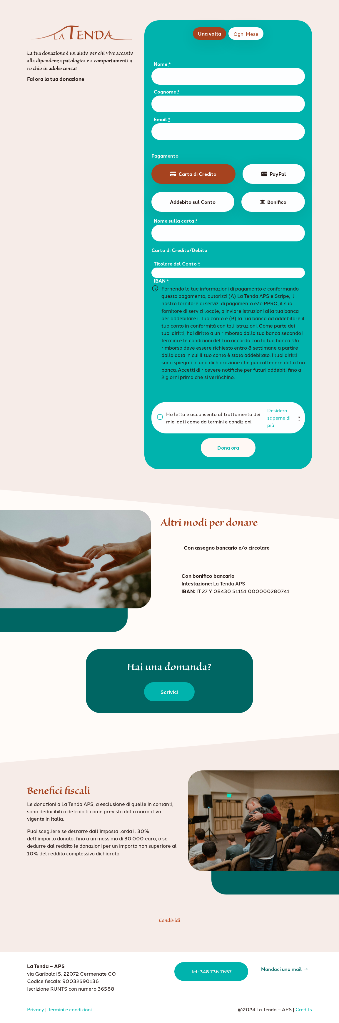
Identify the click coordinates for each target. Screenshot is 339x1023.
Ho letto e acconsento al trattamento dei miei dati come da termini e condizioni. (233, 418)
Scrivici (169, 691)
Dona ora (228, 447)
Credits (303, 1009)
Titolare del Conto (177, 263)
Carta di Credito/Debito (179, 250)
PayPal (278, 174)
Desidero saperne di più (278, 417)
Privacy (35, 1009)
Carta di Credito (197, 174)
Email (162, 119)
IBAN (161, 280)
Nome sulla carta (176, 220)
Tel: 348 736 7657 (204, 974)
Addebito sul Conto (193, 201)
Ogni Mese (245, 33)
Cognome (167, 91)
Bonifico (276, 201)
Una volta (209, 33)
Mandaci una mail (276, 971)
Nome (162, 64)
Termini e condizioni (70, 1009)
